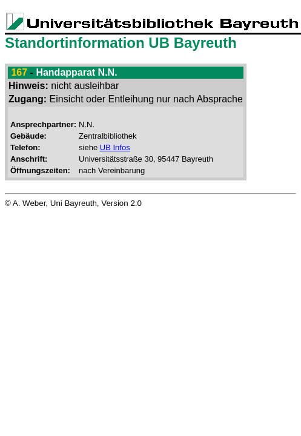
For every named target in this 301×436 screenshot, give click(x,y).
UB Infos (115, 147)
